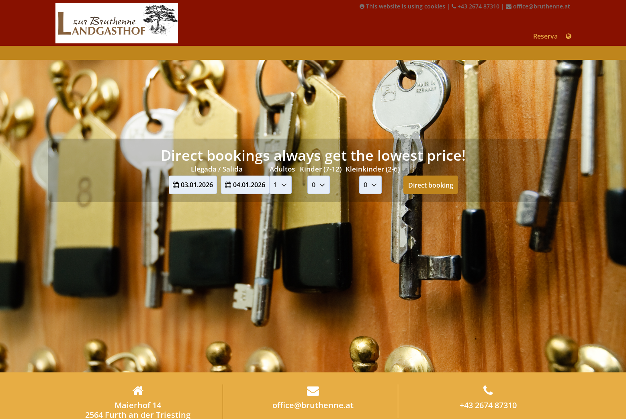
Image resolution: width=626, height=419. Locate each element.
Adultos (282, 169)
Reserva (545, 36)
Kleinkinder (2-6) (373, 169)
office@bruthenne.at (538, 6)
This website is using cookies (402, 6)
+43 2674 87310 (475, 6)
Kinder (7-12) (321, 169)
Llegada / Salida (217, 169)
